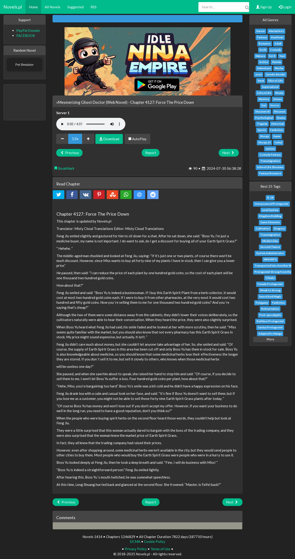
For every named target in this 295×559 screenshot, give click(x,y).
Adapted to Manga (270, 333)
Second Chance (270, 247)
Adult (278, 43)
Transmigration (270, 161)
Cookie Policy (154, 541)
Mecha (279, 68)
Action (263, 62)
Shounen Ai (262, 111)
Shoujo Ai (264, 142)
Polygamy (262, 302)
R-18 (270, 197)
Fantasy (262, 37)
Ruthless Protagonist (270, 321)
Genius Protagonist (270, 327)
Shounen (279, 111)
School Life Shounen (270, 167)
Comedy (275, 49)
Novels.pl (12, 6)
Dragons (279, 228)
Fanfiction (276, 130)
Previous (69, 153)
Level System (270, 210)
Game (276, 136)
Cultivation (263, 228)
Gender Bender (275, 74)
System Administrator (270, 253)
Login (285, 7)
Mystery (264, 99)
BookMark (64, 168)
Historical (277, 123)
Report (150, 153)
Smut (260, 80)
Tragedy (262, 123)
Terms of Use (160, 549)
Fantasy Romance (270, 173)
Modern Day (270, 241)
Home (33, 7)
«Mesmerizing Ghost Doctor (80, 102)
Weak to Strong (270, 290)
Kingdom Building (270, 216)
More (270, 339)
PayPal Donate (28, 30)
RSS (94, 7)
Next (228, 153)
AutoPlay (137, 139)
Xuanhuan (277, 37)
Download (109, 139)
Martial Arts (276, 31)
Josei (258, 74)
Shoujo (264, 136)
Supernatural (270, 87)
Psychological (264, 117)
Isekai (278, 142)
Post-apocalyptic (270, 315)
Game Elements (270, 222)
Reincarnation (270, 308)
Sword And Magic (270, 296)
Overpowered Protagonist (271, 203)
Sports (261, 130)
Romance (265, 43)
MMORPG (270, 259)
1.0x (75, 139)
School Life (264, 93)
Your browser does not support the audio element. (90, 124)
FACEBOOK (25, 35)
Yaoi (282, 56)
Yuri (263, 105)
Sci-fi (272, 56)
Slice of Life (275, 80)
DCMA (135, 541)
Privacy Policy (136, 549)
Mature (260, 56)
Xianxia (276, 62)
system (270, 148)
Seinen (277, 99)
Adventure (264, 68)
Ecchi (263, 49)
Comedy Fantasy (270, 154)
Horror (274, 105)
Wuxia (279, 93)
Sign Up (264, 7)
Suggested (75, 7)
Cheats (270, 278)
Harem (260, 31)
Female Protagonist (270, 284)
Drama (281, 117)
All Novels (52, 7)
